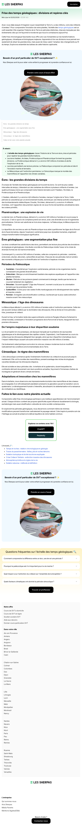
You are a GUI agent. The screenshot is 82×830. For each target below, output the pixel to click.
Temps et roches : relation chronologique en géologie (27, 449)
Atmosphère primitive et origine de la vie (22, 460)
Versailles (7, 772)
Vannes (7, 769)
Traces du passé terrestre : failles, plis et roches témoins (28, 451)
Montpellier (8, 707)
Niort (6, 730)
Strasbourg (8, 756)
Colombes (8, 669)
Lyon (6, 698)
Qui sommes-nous (9, 801)
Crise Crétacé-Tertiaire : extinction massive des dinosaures (29, 457)
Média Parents (7, 807)
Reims (6, 740)
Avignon (7, 642)
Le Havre (7, 681)
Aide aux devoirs (10, 620)
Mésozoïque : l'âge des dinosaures (15, 132)
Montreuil (7, 710)
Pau (5, 736)
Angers (7, 639)
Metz (6, 704)
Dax (5, 672)
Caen (6, 655)
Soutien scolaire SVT (12, 617)
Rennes (7, 743)
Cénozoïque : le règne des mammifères (16, 136)
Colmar (7, 665)
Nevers (7, 724)
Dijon (6, 675)
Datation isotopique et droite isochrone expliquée (25, 454)
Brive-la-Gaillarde (11, 652)
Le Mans (7, 684)
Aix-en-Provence (11, 633)
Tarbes (6, 760)
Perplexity (41, 435)
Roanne (7, 750)
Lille (5, 692)
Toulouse (7, 766)
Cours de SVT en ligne (13, 614)
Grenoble (7, 678)
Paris (6, 733)
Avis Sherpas (7, 804)
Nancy (6, 713)
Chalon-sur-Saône (11, 662)
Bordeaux (8, 645)
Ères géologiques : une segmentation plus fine (19, 128)
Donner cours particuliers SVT (16, 623)
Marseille (7, 701)
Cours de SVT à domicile (14, 611)
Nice (6, 727)
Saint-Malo (8, 753)
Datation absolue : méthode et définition (21, 463)
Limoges (7, 695)
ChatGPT (41, 429)
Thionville (8, 763)
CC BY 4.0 (24, 17)
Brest (6, 649)
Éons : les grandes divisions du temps (16, 124)
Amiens (7, 636)
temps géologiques (66, 27)
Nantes (6, 721)
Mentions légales (8, 811)
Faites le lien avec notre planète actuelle (16, 140)
